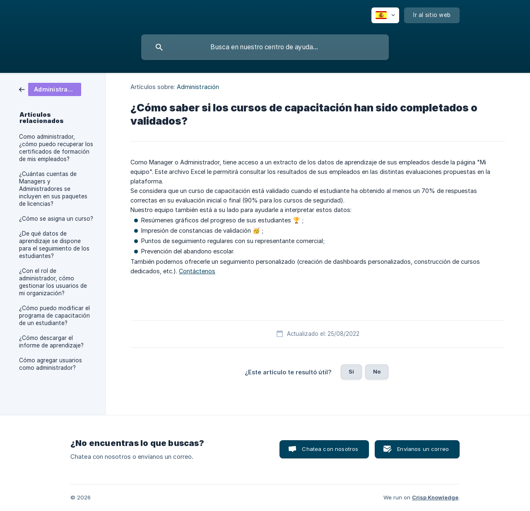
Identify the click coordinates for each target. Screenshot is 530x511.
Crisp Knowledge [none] (435, 497)
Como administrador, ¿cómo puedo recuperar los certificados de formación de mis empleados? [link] (56, 147)
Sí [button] (351, 371)
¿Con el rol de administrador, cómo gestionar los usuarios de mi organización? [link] (53, 282)
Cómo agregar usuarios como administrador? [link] (50, 364)
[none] (385, 15)
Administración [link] (198, 86)
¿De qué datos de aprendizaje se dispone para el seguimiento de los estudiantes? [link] (54, 244)
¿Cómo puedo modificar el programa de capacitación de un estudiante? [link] (54, 315)
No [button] (377, 371)
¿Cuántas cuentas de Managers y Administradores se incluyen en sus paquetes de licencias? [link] (53, 189)
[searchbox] (265, 47)
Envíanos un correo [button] (423, 449)
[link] (50, 89)
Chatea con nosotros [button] (330, 449)
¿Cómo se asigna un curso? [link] (56, 218)
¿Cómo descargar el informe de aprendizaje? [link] (51, 342)
